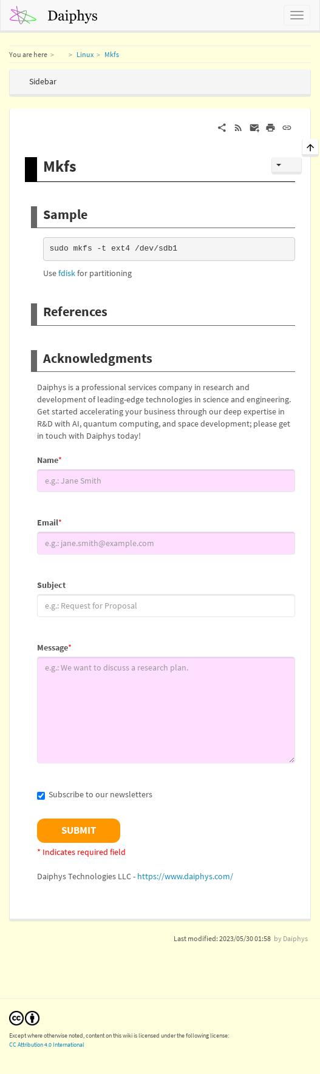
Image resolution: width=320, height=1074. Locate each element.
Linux (85, 54)
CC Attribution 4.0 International (46, 1045)
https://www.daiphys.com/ (185, 876)
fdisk (66, 273)
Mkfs (111, 54)
